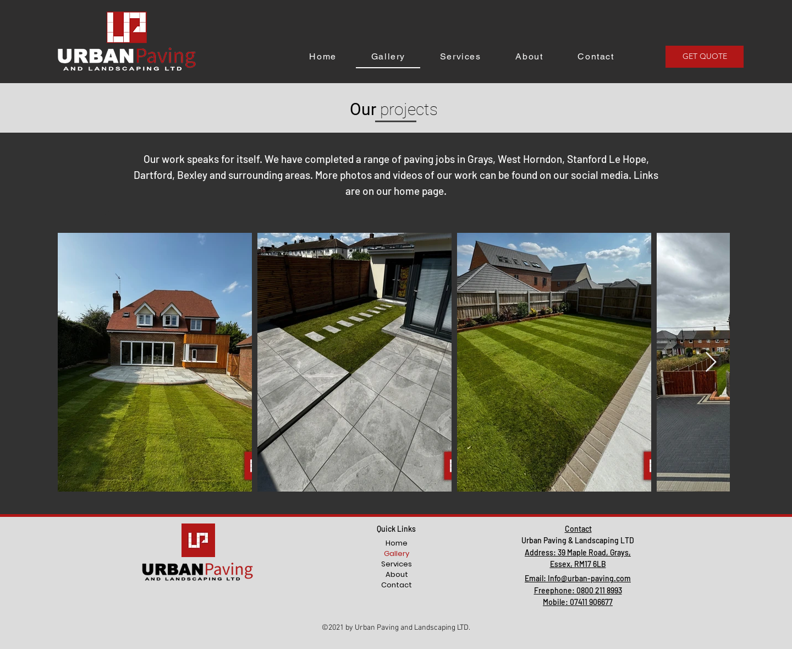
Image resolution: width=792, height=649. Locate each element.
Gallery (396, 553)
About (397, 574)
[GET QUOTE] (705, 57)
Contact (396, 585)
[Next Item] (711, 362)
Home (397, 543)
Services (396, 564)
